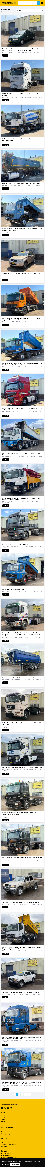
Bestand (3, 1117)
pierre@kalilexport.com (9, 1157)
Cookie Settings (5, 1164)
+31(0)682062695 (8, 1155)
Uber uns (3, 1121)
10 (27, 1095)
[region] (22, 1162)
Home (3, 1115)
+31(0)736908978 (8, 1153)
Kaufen (3, 1119)
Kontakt (3, 1123)
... (24, 1095)
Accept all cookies (15, 1164)
